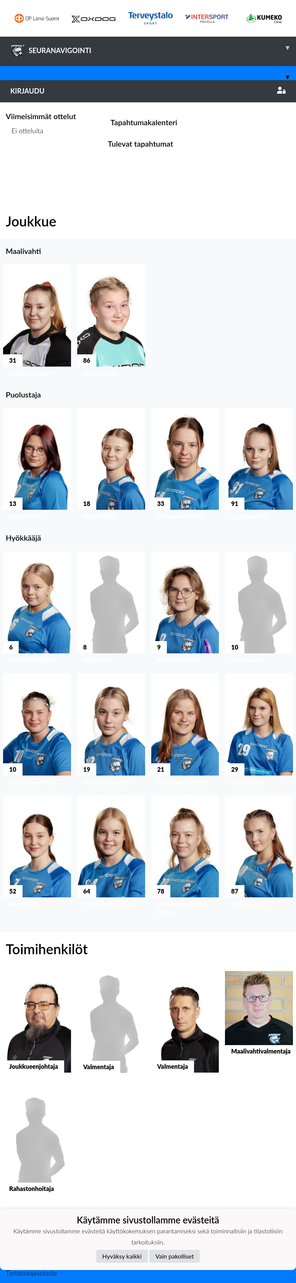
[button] (37, 322)
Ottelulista (25, 159)
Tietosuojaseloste (31, 1272)
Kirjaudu (148, 91)
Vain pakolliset (174, 1256)
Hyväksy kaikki (122, 1256)
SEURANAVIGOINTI (153, 48)
